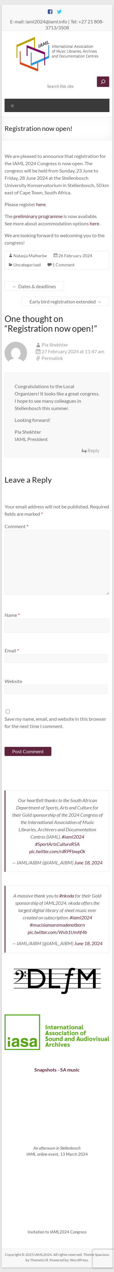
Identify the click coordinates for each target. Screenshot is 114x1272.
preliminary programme (38, 216)
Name (12, 615)
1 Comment (63, 264)
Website (13, 681)
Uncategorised (27, 264)
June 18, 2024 (88, 862)
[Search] (103, 81)
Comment (16, 526)
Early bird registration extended (65, 301)
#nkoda (66, 895)
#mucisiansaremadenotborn (57, 925)
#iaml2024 (73, 836)
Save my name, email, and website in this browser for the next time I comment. (55, 722)
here (41, 204)
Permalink (52, 358)
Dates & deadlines (34, 286)
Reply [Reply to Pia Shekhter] (93, 450)
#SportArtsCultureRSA (57, 844)
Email (12, 650)
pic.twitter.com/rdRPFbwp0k (57, 851)
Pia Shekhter (55, 344)
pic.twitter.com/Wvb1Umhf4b (57, 932)
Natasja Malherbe (30, 255)
